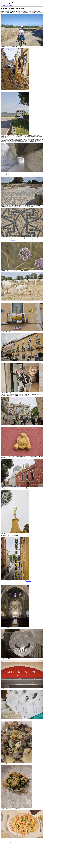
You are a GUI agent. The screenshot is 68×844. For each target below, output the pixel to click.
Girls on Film (28, 581)
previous (3, 5)
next (10, 5)
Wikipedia (13, 240)
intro (7, 5)
